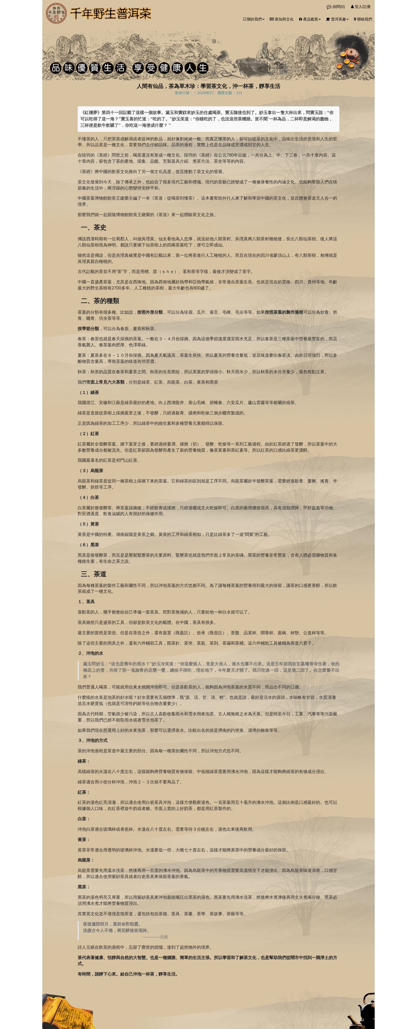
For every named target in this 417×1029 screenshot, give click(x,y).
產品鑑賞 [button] (310, 19)
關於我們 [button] (254, 19)
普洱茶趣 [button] (337, 19)
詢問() (336, 7)
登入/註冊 (361, 7)
